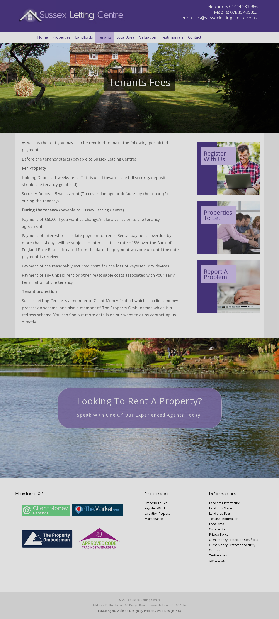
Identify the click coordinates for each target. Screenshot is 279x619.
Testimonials (218, 555)
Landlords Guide (220, 508)
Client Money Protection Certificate (234, 540)
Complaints (217, 529)
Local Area (216, 524)
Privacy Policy (218, 534)
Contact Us (217, 560)
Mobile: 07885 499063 (236, 12)
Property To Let (156, 503)
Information (222, 493)
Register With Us (156, 508)
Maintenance (154, 519)
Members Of (29, 493)
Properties (157, 493)
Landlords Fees (220, 513)
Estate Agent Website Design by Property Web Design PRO (139, 611)
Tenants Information (223, 519)
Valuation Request (157, 513)
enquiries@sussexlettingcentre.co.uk (220, 18)
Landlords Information (225, 503)
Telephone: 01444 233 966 (231, 6)
